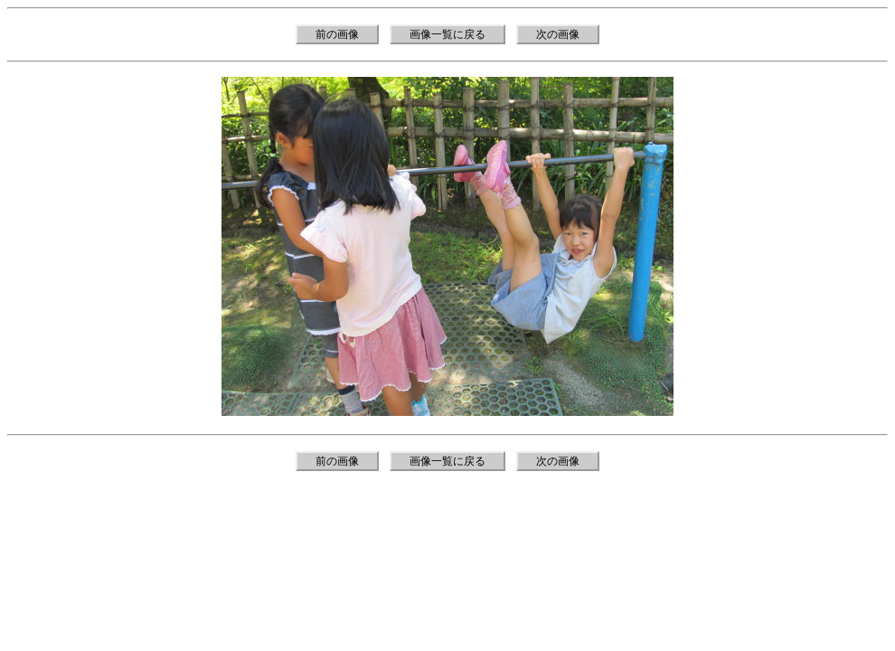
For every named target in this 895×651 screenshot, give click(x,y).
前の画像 (337, 34)
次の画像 (557, 34)
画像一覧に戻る (447, 34)
